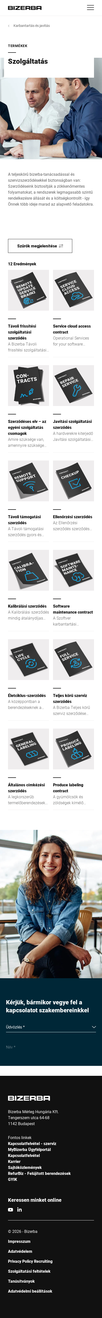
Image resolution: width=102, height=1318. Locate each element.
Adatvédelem (20, 1251)
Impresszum (19, 1241)
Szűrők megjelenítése (40, 245)
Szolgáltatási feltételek (29, 1271)
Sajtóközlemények (25, 1167)
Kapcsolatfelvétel (24, 1155)
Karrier (14, 1161)
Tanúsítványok (21, 1281)
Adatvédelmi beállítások (30, 1291)
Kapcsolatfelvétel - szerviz (32, 1143)
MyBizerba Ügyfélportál (29, 1149)
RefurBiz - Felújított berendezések (39, 1173)
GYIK (12, 1179)
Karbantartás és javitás (32, 25)
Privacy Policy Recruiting (30, 1261)
